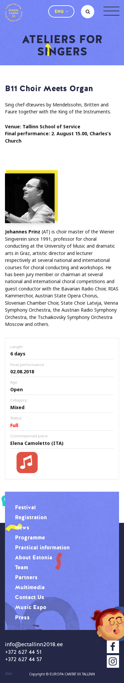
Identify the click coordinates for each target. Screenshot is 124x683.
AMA (8, 674)
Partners (26, 577)
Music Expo (30, 607)
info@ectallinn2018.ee (34, 644)
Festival (25, 507)
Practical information (42, 547)
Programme (30, 537)
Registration (31, 517)
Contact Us (29, 597)
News (22, 527)
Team (21, 567)
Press (22, 617)
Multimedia (30, 587)
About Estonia (33, 557)
